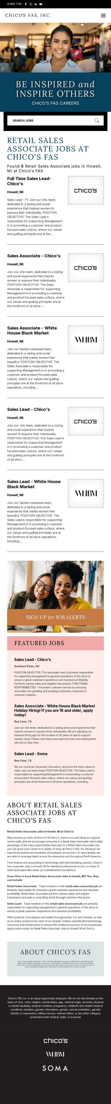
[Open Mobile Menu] (103, 15)
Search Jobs (23, 120)
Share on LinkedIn (35, 4)
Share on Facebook (25, 4)
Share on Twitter (30, 4)
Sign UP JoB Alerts (55, 617)
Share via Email (40, 4)
